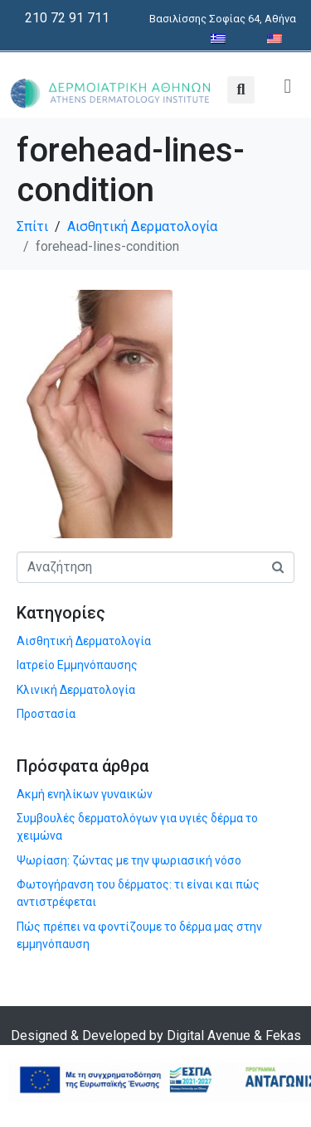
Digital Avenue (208, 1035)
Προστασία (46, 713)
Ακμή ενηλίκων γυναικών (85, 794)
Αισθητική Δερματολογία (84, 641)
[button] (241, 90)
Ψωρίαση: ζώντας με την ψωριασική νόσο (129, 860)
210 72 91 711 (67, 18)
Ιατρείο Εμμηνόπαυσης (77, 665)
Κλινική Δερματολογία (76, 689)
